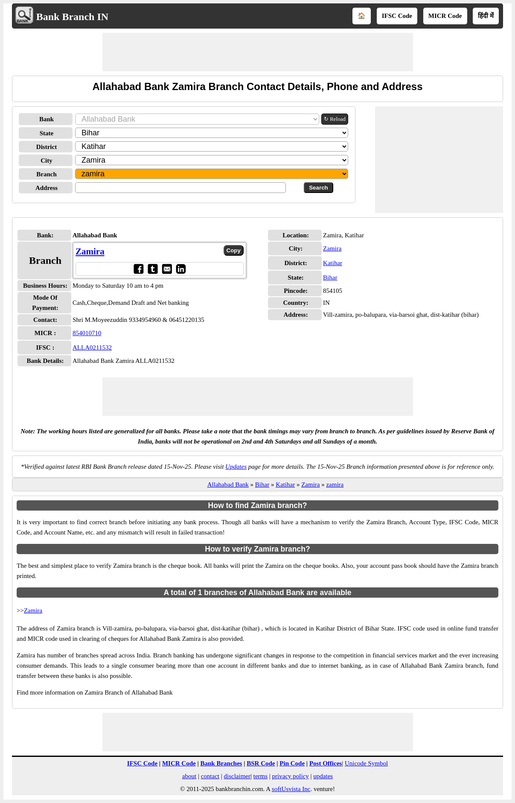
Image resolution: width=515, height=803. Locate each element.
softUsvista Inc (291, 788)
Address (46, 187)
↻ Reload (335, 119)
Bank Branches (221, 763)
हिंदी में (486, 15)
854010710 (87, 333)
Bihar (330, 277)
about (189, 776)
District (46, 146)
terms (260, 776)
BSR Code (261, 763)
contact (210, 776)
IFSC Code (397, 15)
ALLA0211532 (92, 347)
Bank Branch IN (72, 16)
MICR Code (445, 15)
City (46, 160)
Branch (46, 174)
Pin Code (292, 763)
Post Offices (325, 763)
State (47, 133)
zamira (334, 484)
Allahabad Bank (228, 484)
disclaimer (237, 776)
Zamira (90, 251)
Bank (46, 119)
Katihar (332, 263)
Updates (236, 466)
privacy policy (290, 776)
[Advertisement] (257, 52)
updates (323, 776)
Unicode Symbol (366, 763)
